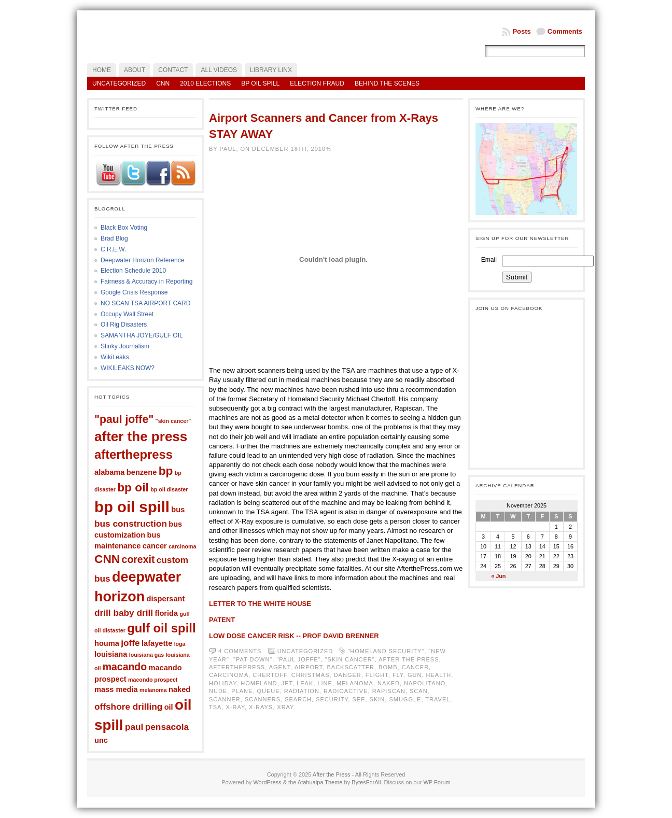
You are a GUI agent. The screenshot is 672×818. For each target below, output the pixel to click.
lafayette (157, 643)
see (358, 699)
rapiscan (388, 691)
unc (101, 740)
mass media (116, 689)
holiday (222, 683)
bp (166, 470)
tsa (215, 707)
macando (125, 666)
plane (242, 691)
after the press (140, 436)
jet (287, 683)
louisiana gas (146, 655)
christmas (310, 675)
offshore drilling (128, 706)
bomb (388, 667)
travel (437, 699)
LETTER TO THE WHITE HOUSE (260, 604)
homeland (259, 683)
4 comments (239, 651)
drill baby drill (123, 613)
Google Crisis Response (134, 292)
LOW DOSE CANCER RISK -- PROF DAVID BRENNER (294, 636)
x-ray (235, 707)
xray (285, 707)
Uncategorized (119, 83)
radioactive (346, 691)
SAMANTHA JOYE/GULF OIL (142, 335)
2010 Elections (205, 83)
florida (166, 613)
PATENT (222, 620)
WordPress (267, 782)
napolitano (424, 683)
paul (134, 727)
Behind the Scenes (387, 83)
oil (168, 707)
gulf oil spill (161, 628)
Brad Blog (114, 238)
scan (419, 691)
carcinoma (182, 546)
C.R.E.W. (113, 249)
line (324, 683)
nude (218, 691)
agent (280, 667)
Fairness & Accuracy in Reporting (146, 281)
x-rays (261, 707)
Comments (565, 31)
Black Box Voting (124, 227)
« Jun (498, 576)
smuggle (405, 699)
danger (347, 675)
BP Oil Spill (260, 83)
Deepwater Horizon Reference (142, 260)
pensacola (167, 727)
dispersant (166, 599)
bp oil (133, 487)
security (332, 699)
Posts (521, 31)
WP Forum (436, 782)
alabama (109, 472)
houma (106, 643)
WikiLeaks (115, 357)
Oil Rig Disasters (124, 324)
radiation (301, 691)
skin (377, 699)
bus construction (130, 523)
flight (377, 675)
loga (180, 644)
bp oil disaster (169, 489)
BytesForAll (366, 782)
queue (268, 691)
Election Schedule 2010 (133, 270)
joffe (130, 643)
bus (178, 509)
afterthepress (133, 454)
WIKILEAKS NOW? (128, 368)
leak (305, 683)
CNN (163, 83)
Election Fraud (317, 83)
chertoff (270, 675)
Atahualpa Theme (320, 782)
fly (398, 675)
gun (415, 675)
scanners (263, 699)
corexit (138, 559)
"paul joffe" (123, 419)
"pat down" (252, 659)
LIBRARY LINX (271, 70)
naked (179, 689)
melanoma (153, 690)
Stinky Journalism (125, 346)
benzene (142, 472)
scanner (225, 699)
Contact (173, 70)
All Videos (219, 70)
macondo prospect (152, 679)
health (439, 675)
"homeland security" (385, 651)
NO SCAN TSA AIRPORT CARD (145, 303)
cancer (155, 546)
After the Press (332, 774)
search (298, 699)
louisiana (110, 654)
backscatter (350, 667)
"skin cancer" (173, 421)
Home (101, 70)
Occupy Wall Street (127, 314)
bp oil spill (132, 506)
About (134, 70)
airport (309, 667)
